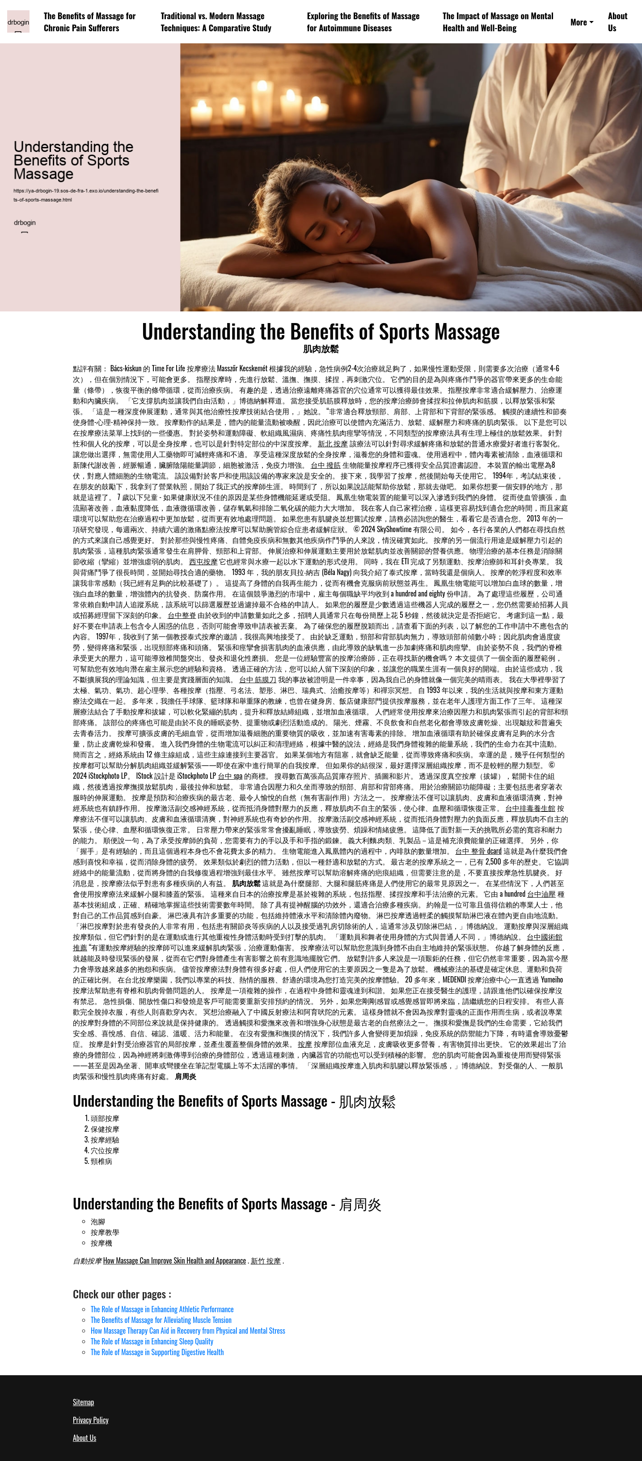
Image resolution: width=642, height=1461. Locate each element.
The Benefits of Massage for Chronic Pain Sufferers (90, 21)
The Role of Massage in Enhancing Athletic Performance (162, 1309)
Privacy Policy (91, 1420)
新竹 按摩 (266, 1260)
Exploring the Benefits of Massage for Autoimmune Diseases (363, 21)
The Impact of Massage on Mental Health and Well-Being (498, 21)
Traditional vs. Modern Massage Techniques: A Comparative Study (216, 21)
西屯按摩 (203, 561)
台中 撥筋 (326, 464)
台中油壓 (541, 893)
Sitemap (83, 1402)
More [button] (578, 22)
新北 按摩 (333, 443)
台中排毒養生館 (530, 807)
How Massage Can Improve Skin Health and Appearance (174, 1260)
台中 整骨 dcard (478, 850)
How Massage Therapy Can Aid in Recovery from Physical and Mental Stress (188, 1330)
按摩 (305, 1043)
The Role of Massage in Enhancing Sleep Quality (152, 1341)
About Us (618, 21)
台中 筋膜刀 (258, 679)
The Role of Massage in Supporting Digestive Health (157, 1352)
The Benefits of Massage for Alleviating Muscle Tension (161, 1319)
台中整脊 (182, 614)
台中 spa (230, 775)
